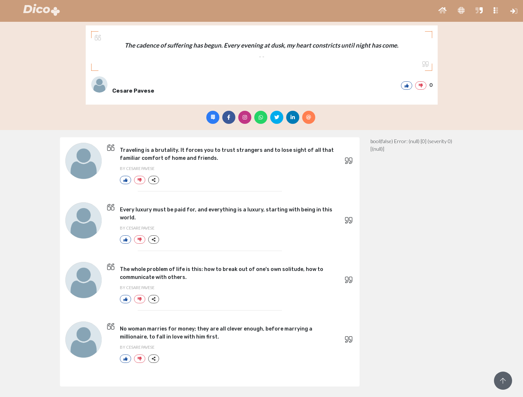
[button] (442, 11)
